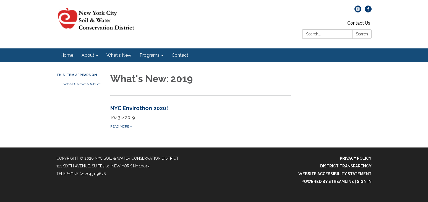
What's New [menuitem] (118, 55)
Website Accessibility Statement (335, 174)
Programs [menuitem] (150, 55)
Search (362, 34)
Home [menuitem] (67, 55)
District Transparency (346, 166)
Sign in (364, 181)
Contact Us (358, 23)
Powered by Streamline (327, 181)
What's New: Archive (82, 84)
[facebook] (368, 11)
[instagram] (357, 11)
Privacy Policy (356, 158)
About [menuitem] (88, 55)
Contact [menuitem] (180, 55)
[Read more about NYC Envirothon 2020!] (200, 116)
